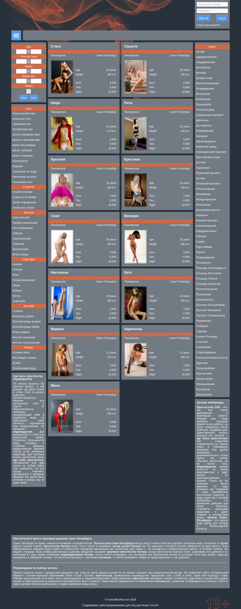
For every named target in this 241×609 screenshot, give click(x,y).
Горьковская (203, 104)
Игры (15, 274)
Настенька (59, 272)
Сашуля (130, 46)
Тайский (17, 233)
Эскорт (16, 362)
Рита (128, 103)
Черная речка (204, 378)
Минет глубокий (22, 150)
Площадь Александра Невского (213, 267)
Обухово (201, 236)
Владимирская (205, 88)
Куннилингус (20, 160)
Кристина (132, 159)
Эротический (20, 249)
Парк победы (204, 246)
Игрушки (17, 166)
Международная (206, 199)
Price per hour (29, 56)
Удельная (202, 362)
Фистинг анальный (23, 337)
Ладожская (202, 167)
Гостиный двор (205, 109)
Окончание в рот (22, 182)
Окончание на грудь (24, 171)
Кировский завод (206, 146)
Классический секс (23, 113)
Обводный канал (206, 231)
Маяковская (203, 194)
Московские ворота (208, 209)
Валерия (131, 216)
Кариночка (133, 329)
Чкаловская (203, 389)
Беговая (201, 72)
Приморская (203, 294)
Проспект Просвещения (210, 315)
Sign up (203, 18)
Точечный (18, 243)
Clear (34, 97)
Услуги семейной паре (26, 134)
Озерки (200, 241)
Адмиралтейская (206, 56)
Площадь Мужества (208, 283)
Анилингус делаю (23, 316)
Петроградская (205, 257)
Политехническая (206, 289)
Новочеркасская (206, 225)
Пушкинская (203, 320)
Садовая (201, 331)
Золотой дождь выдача (26, 321)
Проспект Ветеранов (208, 310)
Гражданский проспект (209, 114)
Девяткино (202, 120)
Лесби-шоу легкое (23, 207)
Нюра (55, 103)
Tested (29, 85)
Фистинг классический (26, 342)
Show (24, 97)
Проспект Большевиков (210, 304)
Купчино (201, 162)
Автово (200, 51)
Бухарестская (204, 78)
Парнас (200, 252)
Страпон (17, 310)
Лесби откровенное (24, 202)
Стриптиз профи (22, 191)
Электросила (204, 394)
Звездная (201, 136)
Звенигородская (206, 141)
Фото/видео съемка (24, 357)
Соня (55, 216)
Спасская (201, 341)
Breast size (28, 76)
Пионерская (58, 55)
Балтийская (203, 67)
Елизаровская (204, 130)
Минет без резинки (23, 145)
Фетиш (16, 295)
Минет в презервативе (26, 139)
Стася (56, 46)
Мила (55, 385)
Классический (20, 217)
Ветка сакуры (20, 254)
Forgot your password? (208, 25)
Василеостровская (207, 83)
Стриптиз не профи (24, 197)
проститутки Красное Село (173, 551)
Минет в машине (22, 155)
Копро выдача (21, 332)
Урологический (21, 238)
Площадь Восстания (208, 273)
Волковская (203, 93)
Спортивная (203, 347)
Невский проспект (207, 220)
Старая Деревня (206, 352)
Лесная (200, 178)
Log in (222, 18)
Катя (128, 272)
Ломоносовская (205, 188)
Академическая (205, 62)
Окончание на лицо (24, 176)
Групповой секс (21, 123)
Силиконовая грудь (24, 368)
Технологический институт (212, 357)
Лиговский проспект (208, 183)
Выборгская (203, 99)
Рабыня (17, 290)
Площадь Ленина (206, 278)
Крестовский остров (208, 157)
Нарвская (202, 215)
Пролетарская (204, 299)
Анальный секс (21, 118)
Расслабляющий (22, 228)
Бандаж (17, 264)
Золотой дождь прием (25, 326)
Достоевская (203, 125)
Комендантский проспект (211, 151)
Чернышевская (205, 384)
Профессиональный (24, 222)
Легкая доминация (23, 280)
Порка (16, 285)
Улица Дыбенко (205, 368)
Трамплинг (18, 301)
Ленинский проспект (208, 172)
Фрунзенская (204, 373)
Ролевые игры (21, 352)
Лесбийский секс (22, 129)
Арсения (58, 159)
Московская (203, 204)
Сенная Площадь (206, 336)
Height (28, 66)
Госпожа (17, 269)
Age (28, 46)
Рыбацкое (202, 325)
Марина (57, 329)
